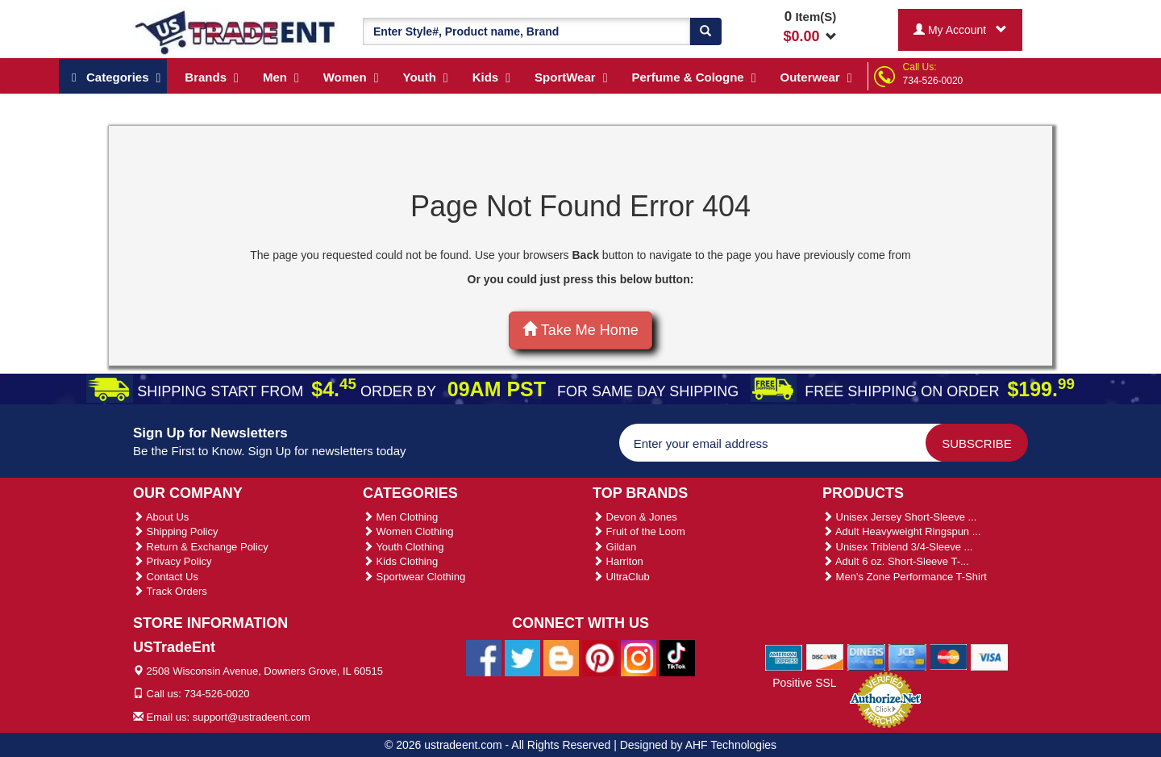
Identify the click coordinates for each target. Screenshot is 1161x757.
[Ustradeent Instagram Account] (638, 656)
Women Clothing (408, 531)
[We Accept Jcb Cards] (907, 656)
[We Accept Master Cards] (949, 656)
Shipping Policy (175, 531)
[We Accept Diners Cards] (866, 656)
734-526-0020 (933, 80)
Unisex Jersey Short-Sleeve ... (899, 517)
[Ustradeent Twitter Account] (522, 656)
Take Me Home (580, 329)
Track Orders (170, 591)
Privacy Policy (172, 561)
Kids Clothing (400, 561)
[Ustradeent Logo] (236, 31)
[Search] (705, 31)
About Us (161, 517)
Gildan (614, 547)
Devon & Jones (635, 517)
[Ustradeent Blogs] (561, 656)
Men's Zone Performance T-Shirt (904, 577)
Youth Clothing (403, 547)
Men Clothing (400, 517)
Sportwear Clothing (414, 577)
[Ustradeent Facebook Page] (483, 656)
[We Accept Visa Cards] (990, 656)
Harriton (618, 561)
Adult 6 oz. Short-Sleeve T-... (895, 561)
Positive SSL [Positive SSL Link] (804, 682)
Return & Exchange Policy (200, 547)
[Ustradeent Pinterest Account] (600, 656)
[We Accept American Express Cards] (784, 656)
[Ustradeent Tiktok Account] (677, 656)
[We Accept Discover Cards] (825, 656)
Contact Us (165, 577)
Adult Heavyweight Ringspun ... (901, 531)
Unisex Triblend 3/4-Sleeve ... (897, 547)
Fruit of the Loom (639, 531)
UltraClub (621, 577)
